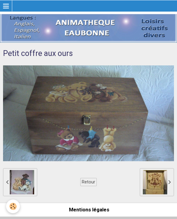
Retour (88, 181)
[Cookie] (13, 206)
